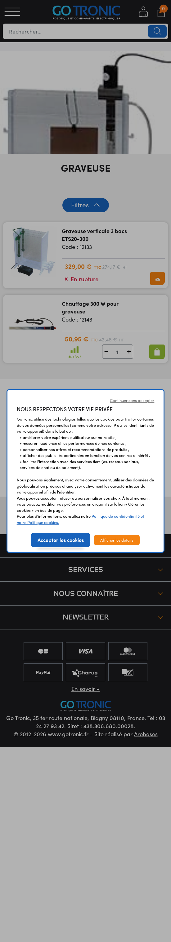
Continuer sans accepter (132, 400)
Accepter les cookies (61, 539)
